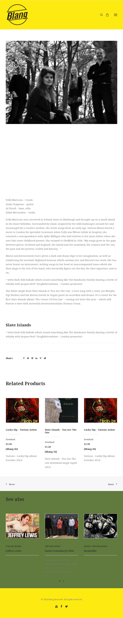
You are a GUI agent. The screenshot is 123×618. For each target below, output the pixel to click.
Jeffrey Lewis (13, 551)
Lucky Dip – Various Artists (21, 430)
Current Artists (13, 546)
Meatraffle (90, 551)
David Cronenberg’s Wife (59, 551)
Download (10, 439)
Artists (87, 546)
